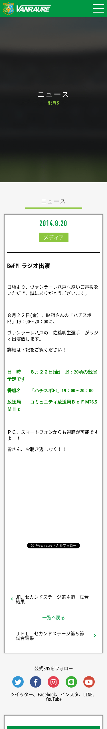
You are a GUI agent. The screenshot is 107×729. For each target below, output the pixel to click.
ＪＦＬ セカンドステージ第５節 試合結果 (52, 635)
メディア (53, 237)
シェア (53, 507)
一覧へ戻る (53, 617)
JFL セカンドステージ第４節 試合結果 (52, 599)
